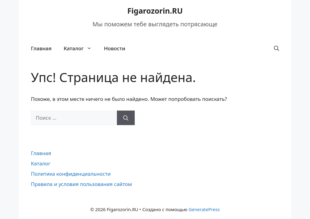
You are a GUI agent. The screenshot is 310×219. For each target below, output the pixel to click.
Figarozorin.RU (155, 10)
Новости (114, 48)
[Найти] (126, 118)
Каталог (81, 48)
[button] (276, 48)
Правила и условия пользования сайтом (81, 184)
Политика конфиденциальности (71, 173)
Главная (41, 48)
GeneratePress (204, 209)
